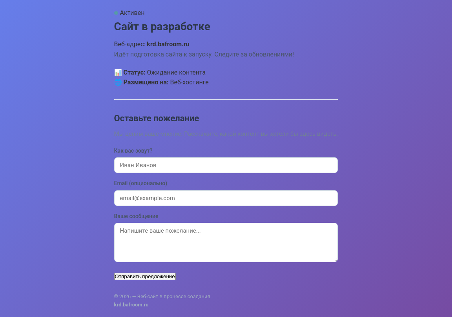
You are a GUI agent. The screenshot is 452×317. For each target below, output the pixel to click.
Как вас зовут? (133, 151)
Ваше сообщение (136, 216)
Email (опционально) (141, 183)
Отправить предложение (145, 276)
